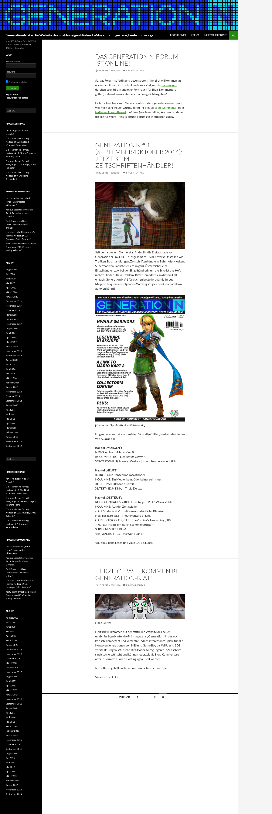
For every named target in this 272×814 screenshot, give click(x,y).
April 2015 (11, 423)
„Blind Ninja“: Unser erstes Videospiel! (18, 202)
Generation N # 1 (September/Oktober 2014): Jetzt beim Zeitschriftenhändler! (138, 155)
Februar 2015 (12, 432)
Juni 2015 (10, 414)
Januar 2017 (12, 346)
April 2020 (11, 287)
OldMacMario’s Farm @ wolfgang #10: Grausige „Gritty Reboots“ (21, 164)
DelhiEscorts (12, 221)
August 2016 (12, 360)
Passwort (10, 71)
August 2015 (12, 405)
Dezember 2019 (14, 301)
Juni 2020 (10, 278)
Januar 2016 (12, 387)
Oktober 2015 (13, 396)
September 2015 (14, 400)
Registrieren (12, 94)
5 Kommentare (135, 172)
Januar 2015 (12, 436)
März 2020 (11, 292)
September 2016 (14, 355)
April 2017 (11, 337)
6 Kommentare (135, 70)
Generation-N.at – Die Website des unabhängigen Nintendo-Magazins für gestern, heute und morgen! (81, 35)
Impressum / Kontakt (215, 35)
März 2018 (11, 314)
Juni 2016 (10, 369)
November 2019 (14, 305)
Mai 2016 (10, 373)
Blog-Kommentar (166, 107)
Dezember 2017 (14, 319)
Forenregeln (169, 85)
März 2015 (11, 427)
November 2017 (14, 323)
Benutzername (13, 61)
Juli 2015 (10, 409)
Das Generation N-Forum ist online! (136, 60)
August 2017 (12, 328)
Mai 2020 (10, 283)
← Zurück (123, 697)
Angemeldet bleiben (17, 81)
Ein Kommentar (135, 585)
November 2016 (14, 351)
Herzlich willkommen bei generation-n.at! (138, 574)
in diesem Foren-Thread (110, 112)
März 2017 (11, 341)
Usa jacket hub (13, 198)
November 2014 (14, 441)
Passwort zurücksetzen (17, 97)
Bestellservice (178, 35)
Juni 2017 (10, 332)
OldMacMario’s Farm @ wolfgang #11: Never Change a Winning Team (21, 153)
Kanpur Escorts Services (17, 209)
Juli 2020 (10, 274)
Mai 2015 (10, 418)
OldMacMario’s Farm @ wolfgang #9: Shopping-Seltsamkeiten (17, 176)
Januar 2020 (12, 296)
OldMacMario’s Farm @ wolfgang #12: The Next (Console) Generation (17, 142)
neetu (8, 243)
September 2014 (14, 445)
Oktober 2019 (13, 310)
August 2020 (12, 269)
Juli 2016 (10, 364)
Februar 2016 (12, 382)
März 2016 (11, 378)
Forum (195, 35)
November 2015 (14, 391)
